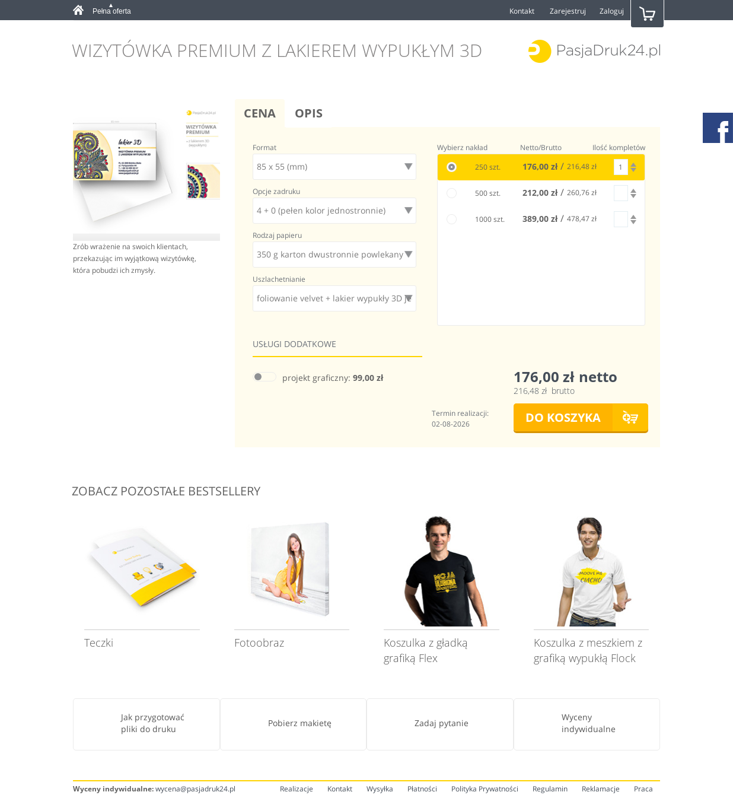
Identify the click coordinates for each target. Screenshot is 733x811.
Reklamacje (601, 789)
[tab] (116, 11)
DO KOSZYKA (563, 417)
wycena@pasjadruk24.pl (195, 789)
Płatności (422, 789)
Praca (643, 789)
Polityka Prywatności (484, 789)
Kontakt (521, 11)
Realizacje (296, 789)
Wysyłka (379, 789)
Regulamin (550, 789)
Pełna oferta (112, 11)
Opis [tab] (309, 113)
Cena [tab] (260, 113)
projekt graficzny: (332, 377)
